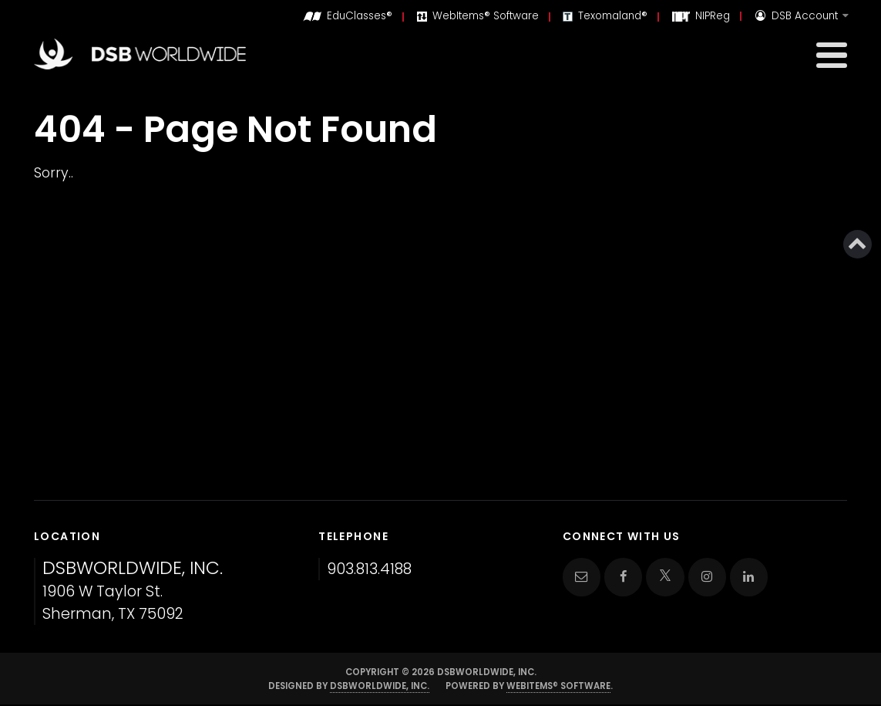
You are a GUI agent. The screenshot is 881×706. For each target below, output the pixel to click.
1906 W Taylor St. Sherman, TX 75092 (132, 591)
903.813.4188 (369, 569)
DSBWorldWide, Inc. (379, 686)
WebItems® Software (558, 686)
